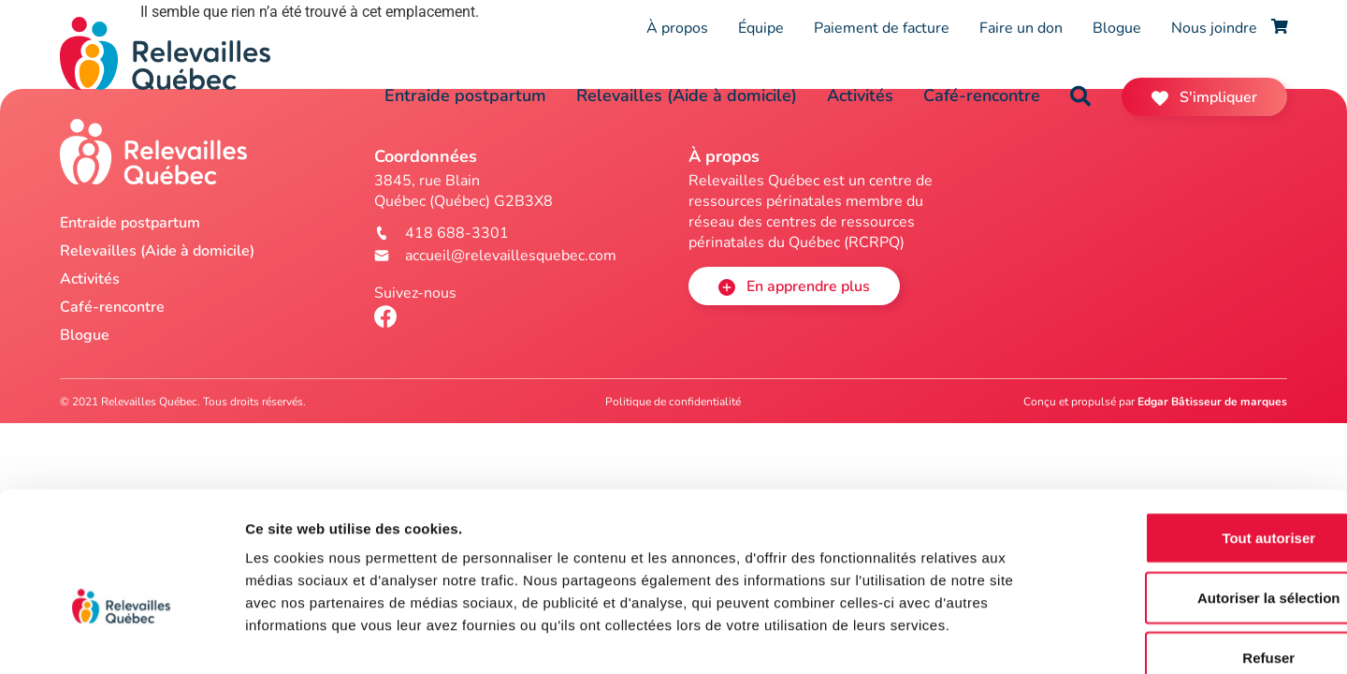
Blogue (1117, 28)
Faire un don (1021, 28)
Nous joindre (1214, 28)
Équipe (761, 28)
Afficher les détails (1030, 637)
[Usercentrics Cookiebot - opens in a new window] (121, 637)
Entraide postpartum (465, 95)
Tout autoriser (1191, 431)
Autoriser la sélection (1191, 491)
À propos (677, 28)
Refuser (1191, 551)
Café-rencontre (981, 95)
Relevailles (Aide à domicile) (686, 95)
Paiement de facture (881, 28)
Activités (860, 95)
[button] (1080, 96)
